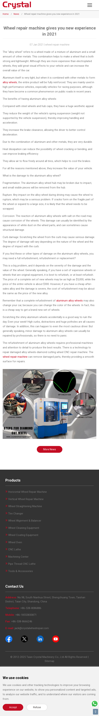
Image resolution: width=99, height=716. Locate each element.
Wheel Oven (15, 542)
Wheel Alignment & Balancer (24, 520)
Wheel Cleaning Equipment (23, 528)
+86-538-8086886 (30, 608)
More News (49, 449)
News (16, 14)
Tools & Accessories (20, 571)
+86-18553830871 (26, 614)
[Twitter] (24, 638)
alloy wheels (10, 82)
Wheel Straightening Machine (25, 506)
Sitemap (49, 661)
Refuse (37, 707)
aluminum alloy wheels (69, 300)
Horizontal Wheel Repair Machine (27, 491)
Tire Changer (15, 513)
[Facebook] (8, 638)
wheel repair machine (15, 356)
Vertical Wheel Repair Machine (26, 499)
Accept (13, 707)
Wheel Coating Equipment (23, 535)
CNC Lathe (14, 549)
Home (6, 14)
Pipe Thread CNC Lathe (22, 563)
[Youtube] (55, 638)
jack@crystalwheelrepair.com (32, 628)
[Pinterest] (40, 638)
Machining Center (18, 556)
